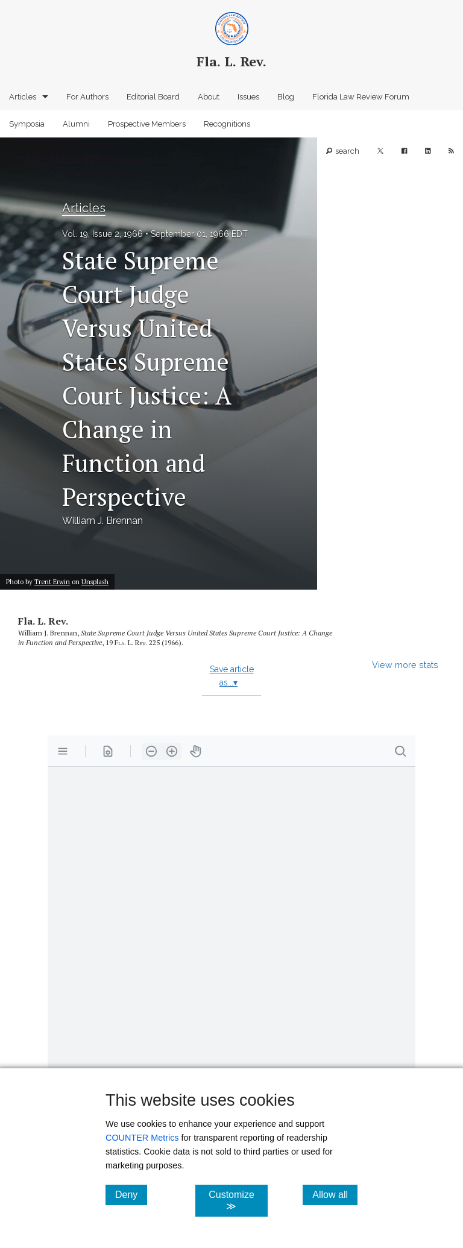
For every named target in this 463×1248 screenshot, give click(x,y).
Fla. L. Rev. (43, 621)
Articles (22, 96)
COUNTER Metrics (142, 1137)
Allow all (334, 1194)
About (208, 96)
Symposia (27, 123)
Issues (248, 96)
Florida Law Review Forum (360, 96)
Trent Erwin (52, 581)
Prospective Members (147, 123)
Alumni (76, 123)
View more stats (405, 665)
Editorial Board (153, 96)
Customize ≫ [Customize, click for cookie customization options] (238, 1200)
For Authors (87, 96)
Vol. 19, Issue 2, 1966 (102, 234)
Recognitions (227, 123)
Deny (131, 1194)
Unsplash (95, 581)
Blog (285, 96)
